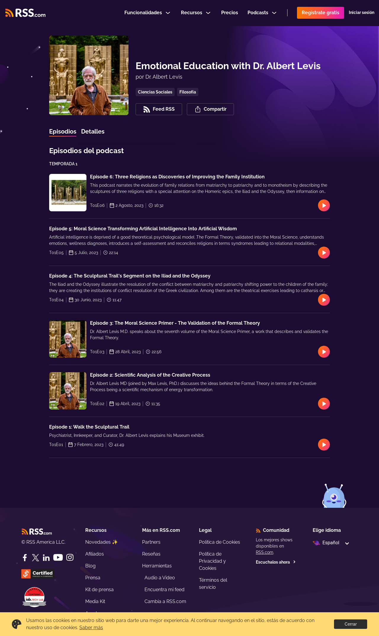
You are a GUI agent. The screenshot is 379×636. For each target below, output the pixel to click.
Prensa (92, 578)
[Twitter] (35, 557)
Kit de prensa (99, 589)
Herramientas (157, 566)
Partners (151, 542)
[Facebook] (24, 557)
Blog (90, 566)
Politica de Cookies (219, 542)
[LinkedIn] (46, 557)
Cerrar (351, 624)
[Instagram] (69, 557)
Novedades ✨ (101, 542)
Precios (229, 13)
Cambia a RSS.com (165, 601)
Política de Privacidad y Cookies (212, 561)
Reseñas (151, 554)
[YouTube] (58, 557)
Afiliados (94, 554)
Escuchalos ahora (276, 562)
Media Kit (95, 601)
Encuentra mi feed (164, 589)
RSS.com (264, 552)
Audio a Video (159, 578)
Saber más (91, 627)
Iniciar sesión (361, 13)
